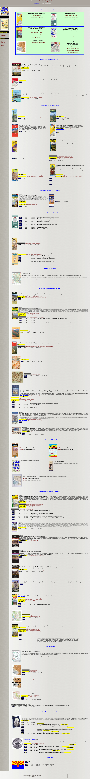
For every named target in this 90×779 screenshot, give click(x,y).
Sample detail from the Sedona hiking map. (22, 509)
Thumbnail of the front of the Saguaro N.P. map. (29, 598)
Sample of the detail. (29, 671)
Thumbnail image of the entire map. (31, 431)
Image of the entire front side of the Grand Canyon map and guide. (32, 297)
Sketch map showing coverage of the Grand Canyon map (32, 420)
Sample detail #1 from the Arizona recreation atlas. (33, 67)
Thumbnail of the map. (29, 670)
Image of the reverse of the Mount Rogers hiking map (61, 158)
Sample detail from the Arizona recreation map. (29, 117)
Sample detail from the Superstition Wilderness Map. (31, 570)
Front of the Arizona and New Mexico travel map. (30, 175)
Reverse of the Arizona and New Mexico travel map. (30, 176)
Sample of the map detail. (32, 374)
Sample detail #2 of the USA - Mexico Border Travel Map (69, 176)
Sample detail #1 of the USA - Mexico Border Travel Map (69, 175)
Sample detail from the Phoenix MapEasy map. (28, 243)
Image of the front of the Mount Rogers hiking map (61, 157)
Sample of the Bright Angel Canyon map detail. (30, 313)
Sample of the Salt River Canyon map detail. (29, 505)
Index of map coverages (25, 596)
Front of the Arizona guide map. (28, 203)
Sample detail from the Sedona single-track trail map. (31, 555)
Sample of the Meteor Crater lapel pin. (34, 743)
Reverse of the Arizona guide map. (28, 204)
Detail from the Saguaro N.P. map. (27, 600)
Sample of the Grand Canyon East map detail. (29, 315)
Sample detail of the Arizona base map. (31, 696)
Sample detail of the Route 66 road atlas (31, 97)
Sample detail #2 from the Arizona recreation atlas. (33, 69)
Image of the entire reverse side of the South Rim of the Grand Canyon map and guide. (35, 346)
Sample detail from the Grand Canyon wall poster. (33, 360)
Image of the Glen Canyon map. (31, 616)
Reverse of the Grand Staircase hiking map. (29, 630)
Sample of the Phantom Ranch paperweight (32, 720)
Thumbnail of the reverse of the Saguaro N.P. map (30, 599)
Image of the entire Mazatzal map (27, 506)
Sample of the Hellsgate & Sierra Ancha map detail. (30, 504)
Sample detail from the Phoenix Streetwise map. (30, 254)
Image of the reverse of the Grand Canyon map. (22, 399)
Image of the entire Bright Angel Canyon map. (29, 314)
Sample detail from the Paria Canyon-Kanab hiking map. (31, 631)
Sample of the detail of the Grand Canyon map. (22, 400)
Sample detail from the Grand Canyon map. (30, 419)
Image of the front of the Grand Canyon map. (22, 398)
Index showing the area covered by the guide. (31, 395)
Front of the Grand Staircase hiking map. (28, 629)
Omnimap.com (37, 3)
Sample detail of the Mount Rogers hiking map (60, 156)
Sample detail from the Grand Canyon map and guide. (30, 296)
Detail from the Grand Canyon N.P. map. (28, 601)
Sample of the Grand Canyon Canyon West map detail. (31, 317)
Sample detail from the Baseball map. (30, 331)
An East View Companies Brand (45, 1)
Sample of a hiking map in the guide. (30, 396)
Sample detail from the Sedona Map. (29, 540)
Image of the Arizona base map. (30, 695)
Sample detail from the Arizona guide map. (29, 201)
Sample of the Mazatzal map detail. (28, 501)
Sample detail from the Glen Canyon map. (33, 615)
